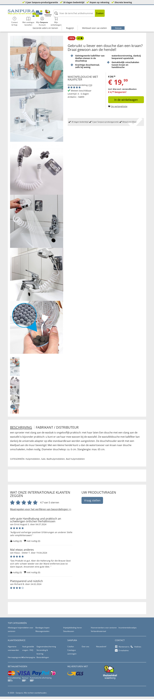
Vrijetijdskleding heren (72, 630)
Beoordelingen (43, 659)
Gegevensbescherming (46, 649)
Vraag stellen (92, 503)
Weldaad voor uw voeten (94, 22)
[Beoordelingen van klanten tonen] (74, 89)
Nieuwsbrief (101, 649)
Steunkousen (68, 633)
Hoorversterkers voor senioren (104, 630)
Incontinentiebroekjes (128, 630)
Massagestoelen (42, 633)
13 (90, 87)
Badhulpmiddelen (56, 461)
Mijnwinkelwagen (138, 15)
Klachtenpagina (28, 659)
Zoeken (84, 15)
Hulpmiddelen (33, 461)
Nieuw (118, 22)
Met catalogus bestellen (110, 15)
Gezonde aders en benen (45, 22)
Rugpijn (70, 22)
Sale (43, 461)
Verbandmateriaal (98, 633)
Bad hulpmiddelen (75, 461)
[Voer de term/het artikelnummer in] (63, 15)
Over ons (85, 649)
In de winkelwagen (126, 102)
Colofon (70, 649)
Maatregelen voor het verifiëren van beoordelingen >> (40, 511)
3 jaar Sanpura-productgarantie (41, 2)
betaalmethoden (17, 668)
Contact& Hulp (96, 15)
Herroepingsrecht (15, 659)
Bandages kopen (42, 630)
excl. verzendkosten (127, 91)
